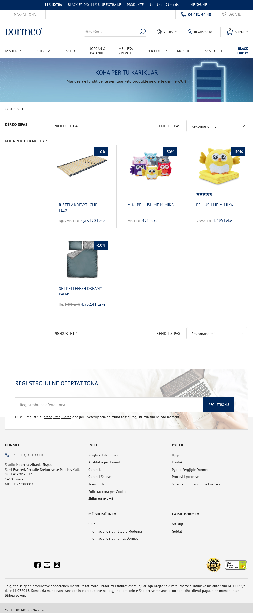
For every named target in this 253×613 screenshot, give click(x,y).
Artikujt (177, 520)
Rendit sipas (168, 121)
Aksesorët (214, 51)
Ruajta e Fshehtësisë (103, 451)
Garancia (95, 465)
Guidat (177, 527)
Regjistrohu (218, 400)
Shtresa (43, 51)
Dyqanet (236, 14)
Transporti (96, 480)
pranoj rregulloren (57, 413)
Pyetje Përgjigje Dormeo (190, 465)
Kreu (8, 109)
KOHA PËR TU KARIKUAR (26, 140)
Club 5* (94, 520)
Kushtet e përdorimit (104, 458)
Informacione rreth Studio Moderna (115, 527)
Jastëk (70, 51)
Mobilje (183, 51)
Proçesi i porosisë (185, 473)
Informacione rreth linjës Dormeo (113, 534)
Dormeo (13, 440)
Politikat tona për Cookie (107, 487)
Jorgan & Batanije (97, 50)
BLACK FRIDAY (242, 50)
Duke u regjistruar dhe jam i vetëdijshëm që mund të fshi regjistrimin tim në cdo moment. (97, 413)
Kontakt (178, 458)
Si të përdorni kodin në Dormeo (196, 480)
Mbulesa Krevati (126, 50)
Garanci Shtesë (99, 473)
